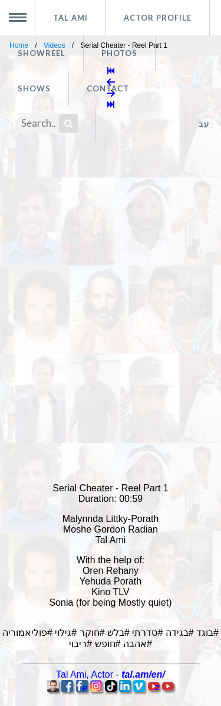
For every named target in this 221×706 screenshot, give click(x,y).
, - (110, 674)
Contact (108, 88)
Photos (119, 53)
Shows (34, 88)
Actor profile (158, 17)
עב (204, 124)
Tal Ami (70, 17)
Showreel (41, 53)
